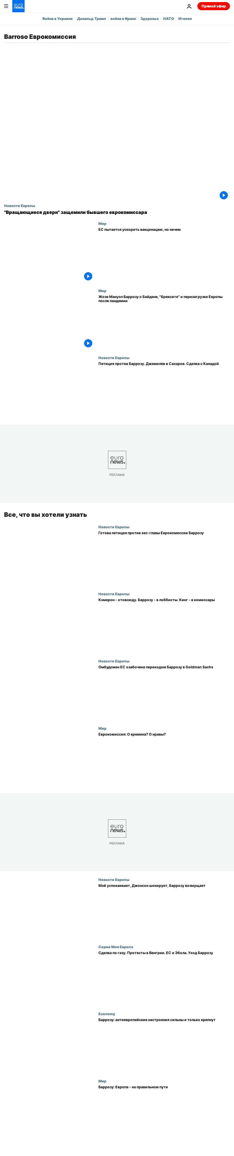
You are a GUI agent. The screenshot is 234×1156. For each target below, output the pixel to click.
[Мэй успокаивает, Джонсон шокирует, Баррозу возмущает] (164, 911)
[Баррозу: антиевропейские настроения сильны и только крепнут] (164, 1045)
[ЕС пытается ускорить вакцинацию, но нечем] (164, 254)
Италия (185, 18)
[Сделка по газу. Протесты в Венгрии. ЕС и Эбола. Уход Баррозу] (164, 978)
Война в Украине (58, 18)
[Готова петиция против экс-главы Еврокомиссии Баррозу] (164, 558)
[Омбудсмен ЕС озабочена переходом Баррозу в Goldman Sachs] (164, 692)
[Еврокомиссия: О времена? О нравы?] (164, 759)
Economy (106, 1014)
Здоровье (149, 18)
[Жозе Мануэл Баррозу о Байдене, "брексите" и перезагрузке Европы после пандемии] (164, 322)
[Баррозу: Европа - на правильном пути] (164, 1112)
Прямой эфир (213, 6)
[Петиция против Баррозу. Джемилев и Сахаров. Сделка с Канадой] (164, 389)
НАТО (168, 18)
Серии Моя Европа (115, 947)
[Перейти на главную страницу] (18, 6)
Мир (102, 223)
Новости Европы (19, 205)
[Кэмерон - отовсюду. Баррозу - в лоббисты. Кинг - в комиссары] (164, 625)
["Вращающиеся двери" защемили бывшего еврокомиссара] (117, 212)
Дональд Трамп (91, 18)
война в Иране (123, 18)
